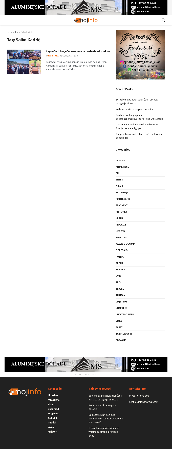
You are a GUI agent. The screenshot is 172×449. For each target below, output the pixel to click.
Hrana (119, 218)
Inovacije (121, 224)
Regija (119, 263)
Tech (118, 282)
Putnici (120, 256)
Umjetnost (122, 301)
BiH (117, 173)
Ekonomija (122, 192)
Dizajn (119, 186)
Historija (121, 211)
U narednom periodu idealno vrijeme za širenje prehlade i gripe (104, 432)
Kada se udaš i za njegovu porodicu (134, 109)
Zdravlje (121, 340)
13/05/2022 (66, 56)
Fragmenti (122, 205)
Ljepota (120, 231)
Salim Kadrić (26, 32)
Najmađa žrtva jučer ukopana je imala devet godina (78, 51)
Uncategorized (125, 314)
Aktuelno (121, 160)
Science (120, 269)
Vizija (119, 321)
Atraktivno (122, 167)
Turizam (120, 295)
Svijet (119, 276)
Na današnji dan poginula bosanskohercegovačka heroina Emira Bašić (106, 419)
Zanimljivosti (124, 333)
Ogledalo (122, 250)
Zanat (119, 327)
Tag (16, 32)
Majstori (121, 237)
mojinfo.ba (53, 56)
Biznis (119, 179)
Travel (120, 289)
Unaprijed (121, 308)
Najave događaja (125, 243)
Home (9, 32)
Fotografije (123, 199)
